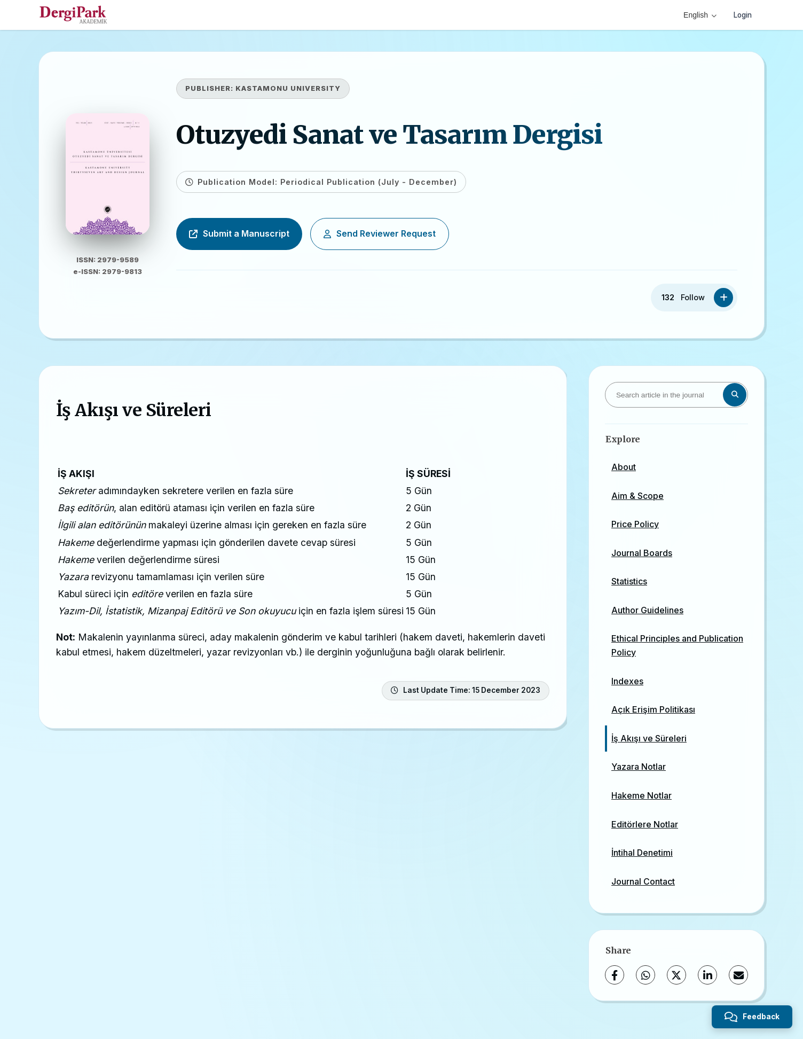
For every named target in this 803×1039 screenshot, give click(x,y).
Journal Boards (641, 553)
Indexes (627, 681)
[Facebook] (614, 975)
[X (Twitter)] (676, 975)
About (623, 467)
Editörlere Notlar (644, 824)
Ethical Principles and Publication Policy (677, 645)
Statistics (629, 581)
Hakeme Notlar (641, 795)
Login (741, 14)
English (697, 15)
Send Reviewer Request (392, 233)
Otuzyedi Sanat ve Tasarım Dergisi (401, 135)
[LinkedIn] (707, 975)
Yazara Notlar (638, 766)
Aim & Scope (637, 495)
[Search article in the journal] (676, 395)
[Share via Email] (738, 975)
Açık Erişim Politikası (653, 709)
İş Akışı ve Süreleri (649, 738)
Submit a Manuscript (251, 233)
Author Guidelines (647, 610)
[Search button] (734, 395)
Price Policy (635, 524)
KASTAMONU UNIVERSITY (300, 88)
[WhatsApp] (645, 975)
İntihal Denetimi (642, 852)
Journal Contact (643, 881)
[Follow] (723, 297)
